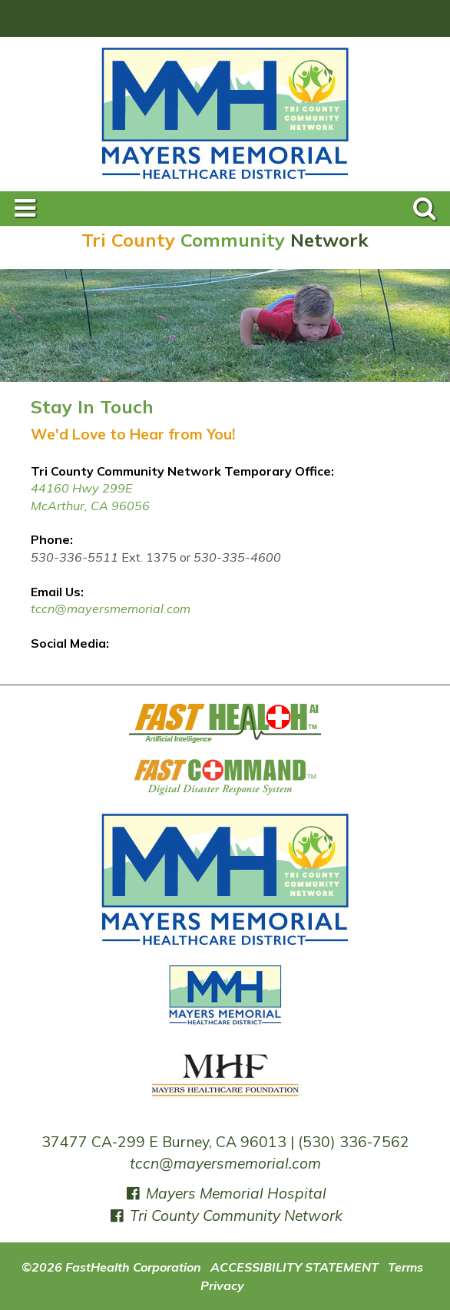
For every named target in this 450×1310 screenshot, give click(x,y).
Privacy (222, 1285)
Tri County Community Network (225, 1215)
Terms (405, 1267)
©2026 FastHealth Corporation (111, 1267)
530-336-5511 (74, 557)
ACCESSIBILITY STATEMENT (294, 1267)
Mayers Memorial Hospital (225, 1193)
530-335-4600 (237, 557)
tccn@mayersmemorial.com (110, 608)
